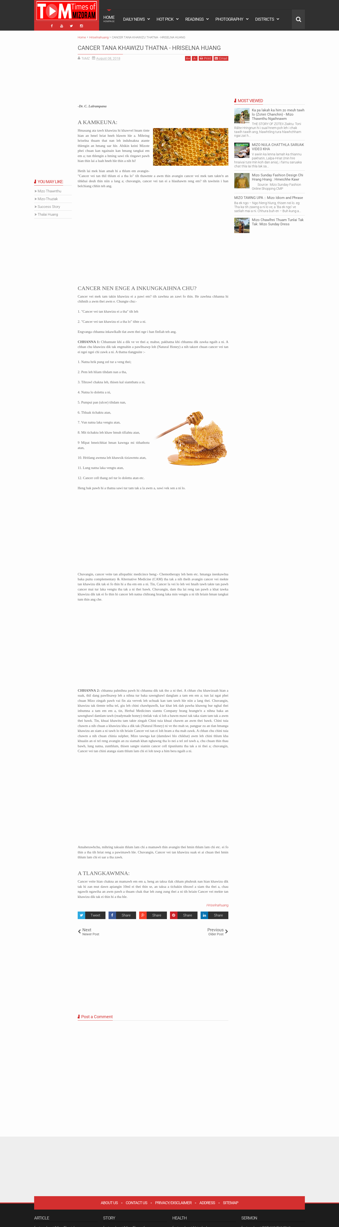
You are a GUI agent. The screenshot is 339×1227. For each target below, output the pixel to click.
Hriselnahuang (217, 913)
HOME (109, 19)
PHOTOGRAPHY (229, 19)
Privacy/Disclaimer (173, 1210)
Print (205, 66)
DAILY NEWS (134, 19)
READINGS (194, 19)
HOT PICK (165, 19)
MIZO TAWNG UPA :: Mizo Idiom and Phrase (268, 196)
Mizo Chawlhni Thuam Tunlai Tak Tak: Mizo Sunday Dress (278, 220)
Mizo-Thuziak (48, 197)
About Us (109, 1210)
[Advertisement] (153, 92)
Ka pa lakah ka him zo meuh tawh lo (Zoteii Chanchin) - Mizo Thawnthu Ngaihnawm (278, 113)
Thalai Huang (48, 213)
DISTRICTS (264, 19)
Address (207, 1210)
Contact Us (136, 1210)
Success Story (49, 205)
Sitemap (230, 1210)
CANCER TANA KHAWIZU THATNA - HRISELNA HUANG (138, 50)
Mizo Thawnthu (49, 190)
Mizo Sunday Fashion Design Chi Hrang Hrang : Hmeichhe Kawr (277, 176)
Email (221, 66)
